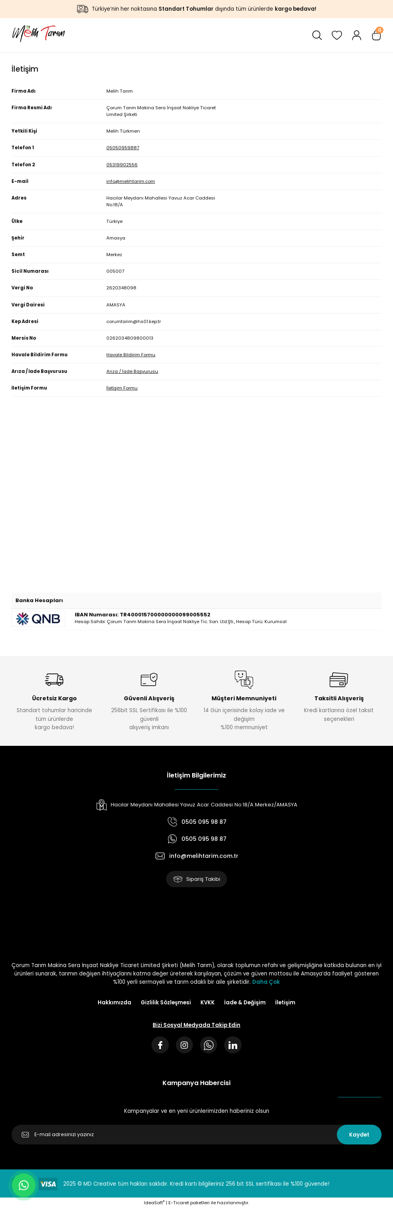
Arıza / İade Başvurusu (132, 371)
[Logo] (38, 35)
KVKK (207, 1002)
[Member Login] (356, 35)
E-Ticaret (178, 1203)
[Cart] (376, 35)
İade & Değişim (245, 1002)
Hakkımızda (114, 1002)
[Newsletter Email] (196, 1135)
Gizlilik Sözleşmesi (166, 1002)
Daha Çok (266, 982)
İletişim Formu (122, 388)
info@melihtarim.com (130, 181)
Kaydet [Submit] (359, 1135)
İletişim (285, 1002)
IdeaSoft (154, 1203)
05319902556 (122, 165)
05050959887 (122, 147)
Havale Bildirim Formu (130, 355)
